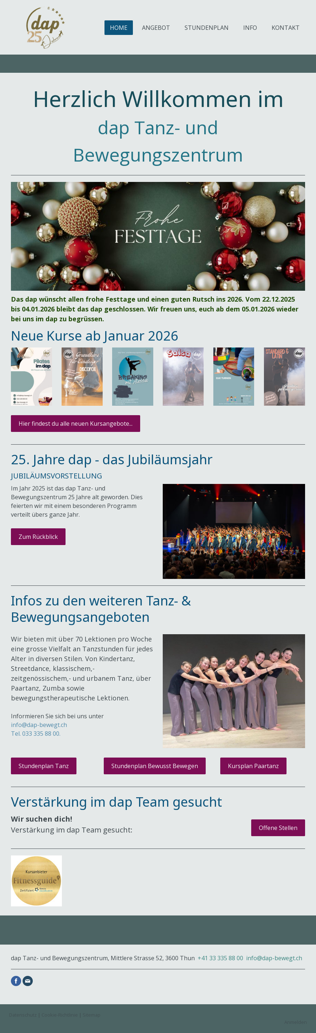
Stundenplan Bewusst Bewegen (154, 766)
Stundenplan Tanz (44, 766)
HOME (118, 28)
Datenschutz (23, 1015)
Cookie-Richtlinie (60, 1015)
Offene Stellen (278, 828)
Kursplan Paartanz (253, 766)
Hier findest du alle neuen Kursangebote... (76, 424)
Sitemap (91, 1015)
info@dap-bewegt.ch (274, 958)
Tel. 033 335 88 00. (35, 734)
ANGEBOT (156, 28)
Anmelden (295, 1022)
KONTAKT (286, 28)
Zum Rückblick (38, 537)
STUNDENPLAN (207, 28)
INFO (250, 28)
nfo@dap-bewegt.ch (40, 725)
